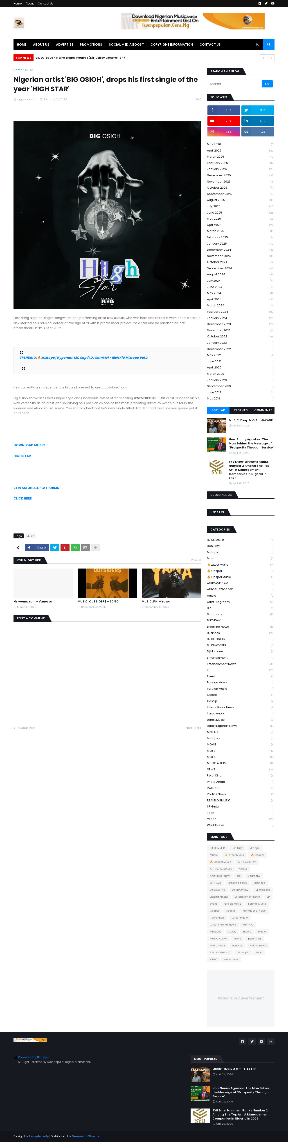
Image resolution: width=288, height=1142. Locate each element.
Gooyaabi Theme (85, 1136)
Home (18, 3)
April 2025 (240, 225)
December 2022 (240, 349)
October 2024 (240, 262)
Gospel (240, 695)
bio (240, 608)
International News (240, 707)
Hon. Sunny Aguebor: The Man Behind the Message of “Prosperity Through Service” (251, 443)
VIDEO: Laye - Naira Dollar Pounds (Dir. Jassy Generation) (80, 58)
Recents (241, 410)
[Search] (235, 83)
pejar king (240, 775)
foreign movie (240, 682)
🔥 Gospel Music (240, 577)
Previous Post (25, 728)
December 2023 (240, 324)
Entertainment (240, 658)
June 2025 (240, 212)
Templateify (39, 1136)
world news (240, 825)
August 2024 (240, 274)
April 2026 (240, 150)
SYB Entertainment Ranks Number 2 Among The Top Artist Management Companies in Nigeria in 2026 (249, 470)
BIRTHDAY (240, 620)
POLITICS (240, 788)
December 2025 (240, 175)
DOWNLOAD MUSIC (29, 445)
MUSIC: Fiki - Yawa (156, 602)
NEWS (240, 769)
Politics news (240, 794)
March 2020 (240, 374)
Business (240, 633)
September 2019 (240, 386)
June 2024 (240, 287)
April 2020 (240, 367)
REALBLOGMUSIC (240, 800)
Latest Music (240, 720)
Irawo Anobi (240, 713)
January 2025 (240, 243)
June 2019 (240, 392)
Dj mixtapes (240, 651)
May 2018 (240, 398)
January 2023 (240, 343)
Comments (263, 410)
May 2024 (240, 293)
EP (240, 670)
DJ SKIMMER (240, 540)
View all (196, 560)
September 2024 (240, 268)
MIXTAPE (240, 732)
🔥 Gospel (240, 571)
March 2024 (240, 305)
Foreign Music (240, 689)
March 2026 (240, 156)
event (240, 676)
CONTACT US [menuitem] (210, 44)
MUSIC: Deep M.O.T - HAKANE (251, 420)
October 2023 (240, 336)
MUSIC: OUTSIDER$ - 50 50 (98, 602)
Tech (240, 813)
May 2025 (240, 218)
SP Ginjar (240, 806)
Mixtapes (240, 738)
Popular (218, 410)
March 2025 (240, 231)
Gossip (240, 701)
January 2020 (240, 380)
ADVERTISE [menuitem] (64, 44)
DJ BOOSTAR (240, 639)
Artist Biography (240, 602)
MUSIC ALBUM (240, 763)
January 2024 (240, 318)
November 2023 (240, 330)
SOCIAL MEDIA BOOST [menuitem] (126, 44)
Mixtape (240, 552)
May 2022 (240, 355)
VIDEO (240, 819)
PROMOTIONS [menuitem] (91, 44)
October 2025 (240, 187)
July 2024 (240, 281)
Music (29, 70)
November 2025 (240, 181)
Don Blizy (240, 546)
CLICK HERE (23, 498)
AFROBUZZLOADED (240, 589)
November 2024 (240, 256)
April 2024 (240, 299)
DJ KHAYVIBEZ (240, 645)
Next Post (192, 728)
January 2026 (240, 169)
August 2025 (240, 200)
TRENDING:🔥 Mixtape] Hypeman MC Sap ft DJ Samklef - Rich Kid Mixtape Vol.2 (84, 357)
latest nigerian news (240, 726)
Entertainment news (240, 664)
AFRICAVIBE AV (240, 583)
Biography (240, 614)
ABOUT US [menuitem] (41, 44)
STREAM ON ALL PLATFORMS (36, 488)
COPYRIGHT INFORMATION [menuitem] (172, 44)
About (30, 3)
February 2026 (240, 163)
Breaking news (240, 627)
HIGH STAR (22, 456)
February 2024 (240, 312)
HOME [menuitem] (21, 44)
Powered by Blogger (31, 1057)
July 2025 (240, 206)
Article (240, 595)
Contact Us (45, 3)
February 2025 (240, 237)
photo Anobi (240, 782)
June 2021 (240, 361)
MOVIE (240, 744)
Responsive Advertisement (241, 998)
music (240, 751)
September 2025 (240, 194)
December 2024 (240, 250)
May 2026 (240, 144)
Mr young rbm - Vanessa (33, 602)
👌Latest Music (240, 564)
